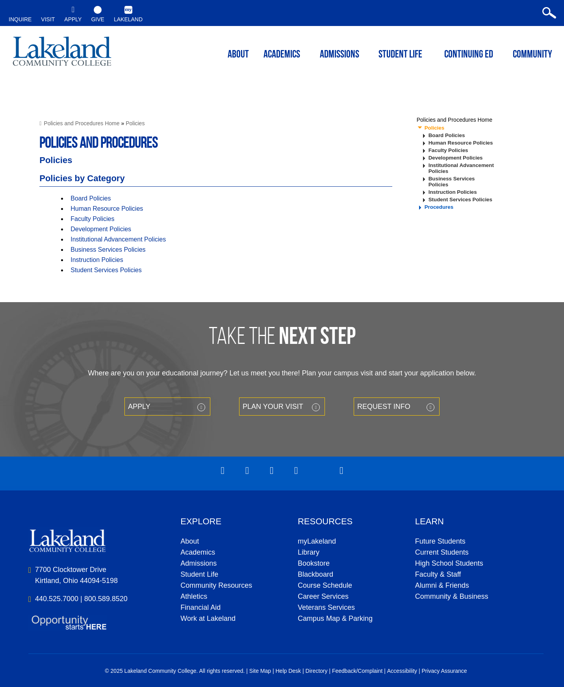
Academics (197, 552)
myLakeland (62, 53)
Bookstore (314, 563)
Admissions (339, 55)
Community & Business (451, 596)
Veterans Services (326, 607)
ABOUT (238, 55)
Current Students (442, 552)
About (189, 541)
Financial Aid (200, 607)
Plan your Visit (273, 406)
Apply (139, 406)
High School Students (449, 563)
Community (532, 55)
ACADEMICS (281, 55)
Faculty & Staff (438, 574)
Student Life (400, 55)
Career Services (323, 596)
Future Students (440, 541)
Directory (317, 671)
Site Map (260, 671)
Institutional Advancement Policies (118, 239)
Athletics (193, 596)
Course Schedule (325, 585)
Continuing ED (468, 55)
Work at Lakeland (208, 618)
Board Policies (90, 198)
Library (308, 552)
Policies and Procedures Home (81, 123)
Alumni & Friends (442, 585)
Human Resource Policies (106, 208)
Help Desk (288, 671)
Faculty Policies (92, 218)
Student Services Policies (106, 270)
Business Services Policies (107, 249)
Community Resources (216, 585)
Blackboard (315, 574)
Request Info (383, 406)
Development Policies (100, 229)
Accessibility (402, 671)
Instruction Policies (96, 259)
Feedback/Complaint (357, 671)
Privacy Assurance (444, 671)
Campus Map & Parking (335, 618)
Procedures (439, 207)
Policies (135, 123)
